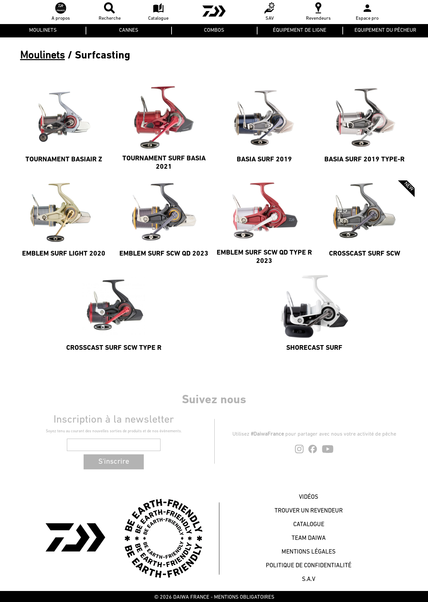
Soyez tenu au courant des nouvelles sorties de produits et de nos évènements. (114, 431)
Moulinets (42, 55)
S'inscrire (113, 462)
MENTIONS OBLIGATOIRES (244, 597)
